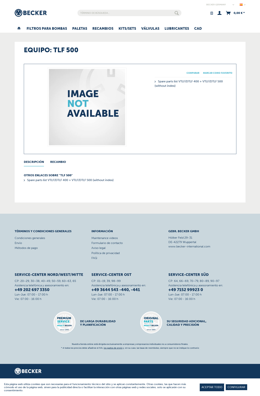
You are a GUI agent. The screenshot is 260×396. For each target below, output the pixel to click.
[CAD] (198, 29)
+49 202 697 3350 (32, 289)
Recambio (58, 162)
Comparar (193, 73)
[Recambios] (102, 29)
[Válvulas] (150, 29)
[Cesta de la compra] (235, 13)
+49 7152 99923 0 (185, 289)
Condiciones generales (30, 238)
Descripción (34, 162)
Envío (18, 243)
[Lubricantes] (177, 29)
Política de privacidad (105, 253)
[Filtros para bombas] (47, 29)
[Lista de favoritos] (211, 13)
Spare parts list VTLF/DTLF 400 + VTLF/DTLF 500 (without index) (69, 180)
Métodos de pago (26, 248)
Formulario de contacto (107, 243)
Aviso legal (98, 248)
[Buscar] (176, 13)
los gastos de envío (113, 348)
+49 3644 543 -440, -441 (115, 289)
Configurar (236, 387)
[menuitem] (129, 13)
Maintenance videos (104, 238)
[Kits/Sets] (127, 29)
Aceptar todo (212, 387)
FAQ (94, 258)
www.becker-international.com (189, 246)
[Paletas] (79, 29)
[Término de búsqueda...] (129, 13)
